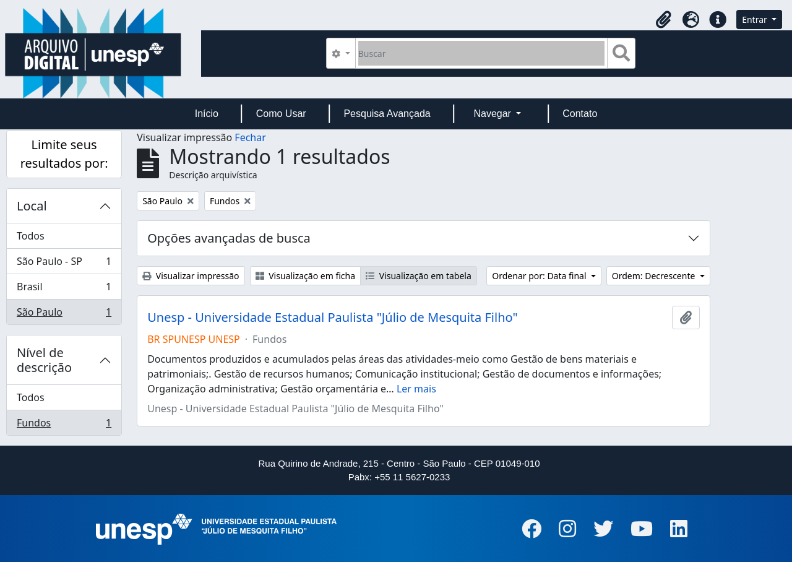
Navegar (493, 113)
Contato (579, 113)
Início (206, 113)
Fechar (250, 137)
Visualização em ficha (306, 276)
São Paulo (63, 314)
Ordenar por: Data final (540, 276)
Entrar (755, 19)
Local (32, 205)
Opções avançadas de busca (229, 238)
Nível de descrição (44, 360)
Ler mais (416, 389)
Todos (31, 236)
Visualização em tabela (418, 276)
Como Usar (281, 113)
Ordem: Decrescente (654, 276)
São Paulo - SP (63, 264)
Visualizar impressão (190, 276)
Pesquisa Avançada (386, 113)
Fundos (63, 425)
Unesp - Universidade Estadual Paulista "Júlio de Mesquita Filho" (332, 317)
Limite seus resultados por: (64, 153)
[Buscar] (481, 53)
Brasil (63, 289)
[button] (663, 19)
